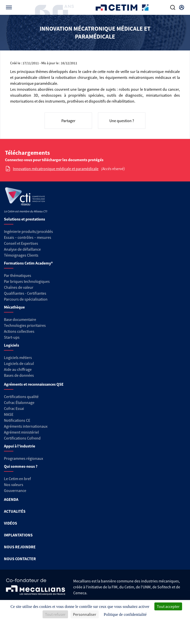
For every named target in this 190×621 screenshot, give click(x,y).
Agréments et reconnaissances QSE (34, 384)
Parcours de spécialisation (26, 299)
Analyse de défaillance (22, 249)
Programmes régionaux (23, 458)
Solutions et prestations (24, 219)
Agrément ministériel (21, 432)
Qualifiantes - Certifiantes (25, 293)
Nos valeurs (13, 484)
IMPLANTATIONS (18, 534)
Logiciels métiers (18, 357)
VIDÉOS (10, 523)
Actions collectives (19, 331)
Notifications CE (17, 420)
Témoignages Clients (21, 255)
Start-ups (12, 337)
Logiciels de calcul (19, 363)
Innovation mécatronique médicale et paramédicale (55, 168)
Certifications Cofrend (22, 438)
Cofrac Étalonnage (19, 402)
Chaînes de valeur (18, 287)
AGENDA (11, 499)
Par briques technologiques (27, 281)
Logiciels (11, 345)
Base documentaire (20, 319)
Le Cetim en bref (17, 478)
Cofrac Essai (14, 408)
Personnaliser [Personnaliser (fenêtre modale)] (84, 614)
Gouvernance (15, 490)
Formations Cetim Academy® (28, 263)
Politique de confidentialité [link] (125, 614)
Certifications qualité (21, 396)
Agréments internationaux (26, 426)
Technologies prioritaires (25, 325)
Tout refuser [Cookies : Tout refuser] (55, 614)
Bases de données (19, 375)
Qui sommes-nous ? (20, 466)
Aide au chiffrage (18, 369)
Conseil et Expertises (21, 243)
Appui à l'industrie (19, 446)
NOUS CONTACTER (20, 558)
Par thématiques (17, 275)
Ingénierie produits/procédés (28, 231)
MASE (8, 414)
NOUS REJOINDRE (20, 546)
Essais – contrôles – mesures (27, 237)
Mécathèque (14, 307)
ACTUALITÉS (14, 511)
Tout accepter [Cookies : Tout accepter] (168, 606)
